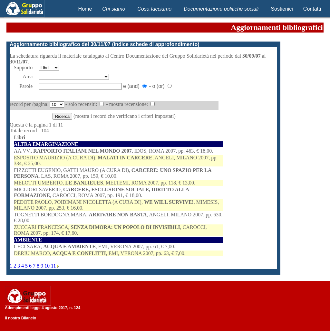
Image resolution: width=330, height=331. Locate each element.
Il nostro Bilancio (20, 318)
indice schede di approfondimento (156, 44)
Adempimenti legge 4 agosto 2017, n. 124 (42, 308)
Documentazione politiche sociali (221, 9)
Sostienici (282, 9)
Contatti (312, 9)
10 (47, 266)
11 (54, 266)
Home (85, 9)
